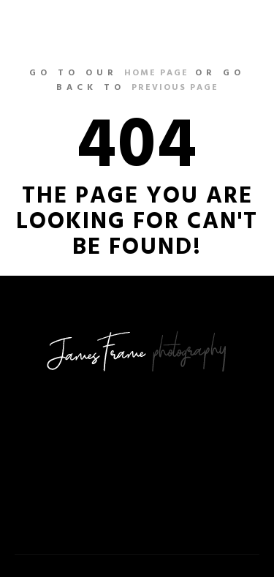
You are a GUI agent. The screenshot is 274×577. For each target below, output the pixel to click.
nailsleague (59, 25)
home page (156, 73)
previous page (175, 87)
